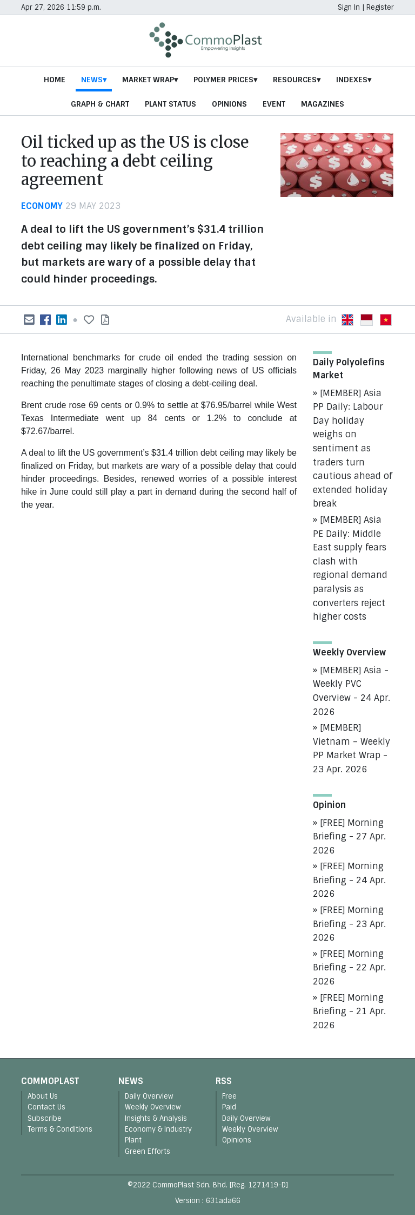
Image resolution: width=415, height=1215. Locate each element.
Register (380, 7)
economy (42, 206)
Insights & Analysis (156, 1118)
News (92, 79)
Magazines (322, 104)
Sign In (349, 7)
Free (229, 1096)
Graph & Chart (100, 104)
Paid (229, 1107)
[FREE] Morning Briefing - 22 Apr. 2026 (349, 967)
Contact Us (46, 1107)
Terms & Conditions (60, 1129)
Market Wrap (148, 79)
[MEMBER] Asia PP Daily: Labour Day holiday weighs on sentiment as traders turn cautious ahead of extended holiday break (352, 449)
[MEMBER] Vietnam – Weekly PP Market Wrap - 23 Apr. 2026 (351, 748)
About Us (43, 1096)
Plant (133, 1140)
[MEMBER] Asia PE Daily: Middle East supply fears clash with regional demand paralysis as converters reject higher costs (350, 568)
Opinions (229, 104)
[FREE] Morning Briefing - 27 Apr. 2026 (349, 836)
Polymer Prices (223, 79)
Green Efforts (147, 1151)
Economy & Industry (158, 1129)
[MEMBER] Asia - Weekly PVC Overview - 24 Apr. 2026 (351, 691)
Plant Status (170, 104)
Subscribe (45, 1118)
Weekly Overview (153, 1107)
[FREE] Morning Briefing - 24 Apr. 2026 (349, 880)
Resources (295, 79)
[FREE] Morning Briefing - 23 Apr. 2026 (349, 923)
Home (54, 79)
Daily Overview (149, 1096)
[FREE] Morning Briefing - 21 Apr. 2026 (349, 1011)
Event (274, 104)
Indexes (351, 79)
